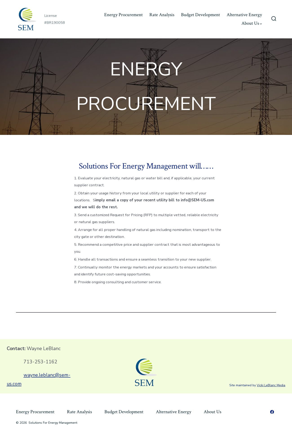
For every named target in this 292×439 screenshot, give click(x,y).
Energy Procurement (123, 15)
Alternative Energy (244, 15)
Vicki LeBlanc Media (271, 385)
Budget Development (200, 15)
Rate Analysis (161, 15)
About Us (251, 23)
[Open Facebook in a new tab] (272, 412)
